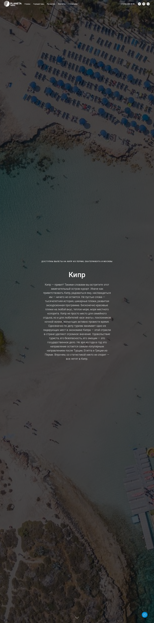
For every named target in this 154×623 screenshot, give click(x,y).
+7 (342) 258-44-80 (128, 4)
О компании (73, 4)
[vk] (139, 3)
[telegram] (143, 3)
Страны (27, 4)
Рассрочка (51, 4)
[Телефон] (148, 3)
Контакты (62, 4)
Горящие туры (38, 4)
